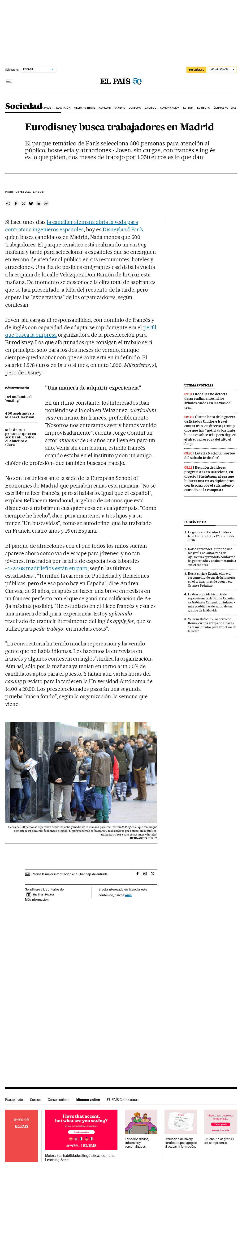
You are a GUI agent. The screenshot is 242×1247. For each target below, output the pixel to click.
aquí (128, 895)
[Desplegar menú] (9, 81)
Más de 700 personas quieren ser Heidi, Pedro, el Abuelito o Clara (20, 437)
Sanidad (119, 107)
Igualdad (105, 107)
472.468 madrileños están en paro (47, 568)
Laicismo (151, 107)
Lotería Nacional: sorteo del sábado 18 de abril (209, 455)
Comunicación (169, 107)
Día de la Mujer (42, 107)
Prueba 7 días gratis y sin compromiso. (219, 1141)
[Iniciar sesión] (222, 70)
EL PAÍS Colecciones (122, 1100)
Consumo (135, 107)
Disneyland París (123, 229)
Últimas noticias (225, 107)
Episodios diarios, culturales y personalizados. (137, 1142)
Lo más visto (195, 522)
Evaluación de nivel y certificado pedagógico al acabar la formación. (180, 1142)
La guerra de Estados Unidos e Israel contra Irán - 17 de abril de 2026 (211, 536)
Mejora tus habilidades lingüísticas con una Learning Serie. (80, 1158)
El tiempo (203, 107)
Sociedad (23, 106)
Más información (38, 899)
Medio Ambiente (84, 107)
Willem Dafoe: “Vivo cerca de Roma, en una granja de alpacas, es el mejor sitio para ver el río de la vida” (212, 625)
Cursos (35, 1100)
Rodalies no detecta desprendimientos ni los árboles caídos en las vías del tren (208, 401)
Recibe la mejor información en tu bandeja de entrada (70, 874)
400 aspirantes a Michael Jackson (19, 415)
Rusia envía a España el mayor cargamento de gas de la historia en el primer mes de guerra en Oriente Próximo (211, 579)
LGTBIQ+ (188, 107)
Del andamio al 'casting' (18, 399)
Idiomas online (88, 1100)
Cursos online (58, 1100)
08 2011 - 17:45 (30, 191)
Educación (63, 107)
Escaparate (14, 1100)
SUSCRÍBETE (196, 69)
